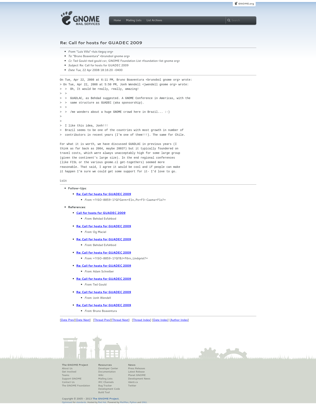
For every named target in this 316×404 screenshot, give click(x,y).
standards (81, 402)
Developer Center (108, 368)
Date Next (83, 320)
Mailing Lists (134, 20)
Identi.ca (133, 382)
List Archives (154, 20)
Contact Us (68, 382)
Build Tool (104, 392)
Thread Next (120, 320)
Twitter (132, 385)
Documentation (107, 371)
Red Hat (102, 402)
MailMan (124, 402)
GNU (144, 402)
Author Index (179, 320)
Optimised (67, 402)
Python (133, 402)
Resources (105, 365)
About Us (67, 368)
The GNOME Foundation (76, 385)
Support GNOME (72, 378)
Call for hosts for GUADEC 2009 (101, 213)
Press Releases (136, 368)
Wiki (100, 375)
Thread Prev (102, 320)
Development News (139, 378)
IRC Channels (106, 382)
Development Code (109, 388)
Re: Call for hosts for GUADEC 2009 (103, 194)
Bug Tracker (105, 385)
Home (117, 20)
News (131, 365)
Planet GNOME (137, 375)
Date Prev (67, 320)
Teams (65, 375)
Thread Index (141, 320)
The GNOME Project (75, 365)
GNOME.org (246, 3)
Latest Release (136, 371)
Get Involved (69, 371)
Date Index (160, 320)
